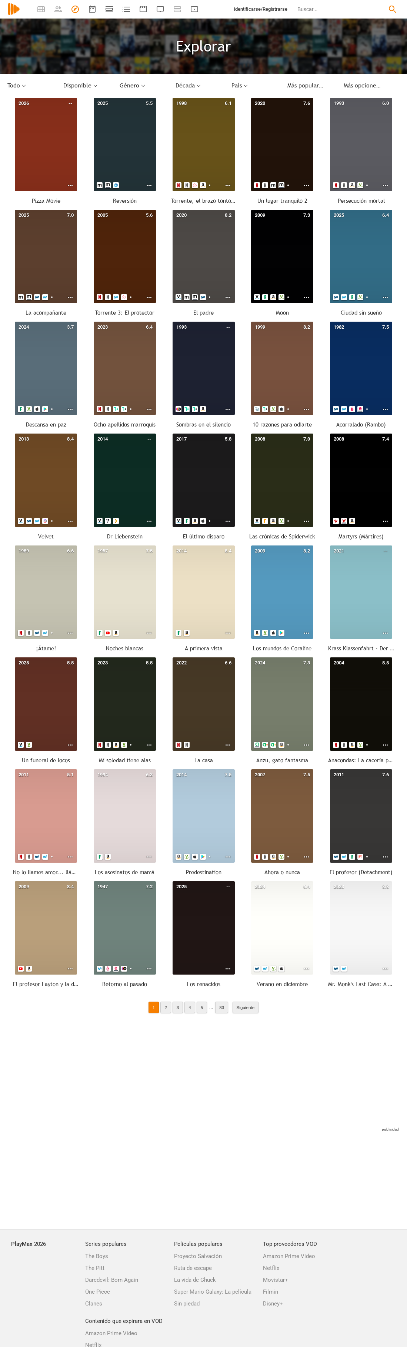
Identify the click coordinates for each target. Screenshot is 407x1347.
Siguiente (246, 1007)
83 (221, 1007)
